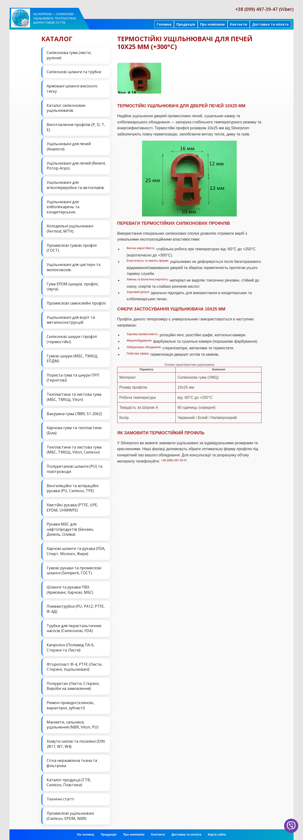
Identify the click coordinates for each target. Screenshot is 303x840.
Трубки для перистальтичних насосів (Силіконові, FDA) (74, 627)
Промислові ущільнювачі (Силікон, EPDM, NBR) (70, 814)
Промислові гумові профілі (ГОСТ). (72, 247)
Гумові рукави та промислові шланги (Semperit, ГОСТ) (74, 569)
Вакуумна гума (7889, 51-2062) (74, 412)
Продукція (185, 24)
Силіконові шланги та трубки (74, 71)
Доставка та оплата (270, 24)
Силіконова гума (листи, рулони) (69, 55)
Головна (164, 24)
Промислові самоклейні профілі (76, 302)
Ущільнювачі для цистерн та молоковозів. (73, 266)
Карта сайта (217, 833)
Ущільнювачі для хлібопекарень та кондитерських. (63, 206)
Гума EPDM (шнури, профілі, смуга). (72, 286)
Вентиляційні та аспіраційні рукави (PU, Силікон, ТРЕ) (72, 487)
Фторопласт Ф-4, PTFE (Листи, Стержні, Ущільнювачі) (74, 665)
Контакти (238, 24)
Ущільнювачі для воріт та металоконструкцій (71, 319)
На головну (85, 833)
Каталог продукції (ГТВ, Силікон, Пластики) (69, 781)
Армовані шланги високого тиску (72, 88)
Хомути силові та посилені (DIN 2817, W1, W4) (76, 742)
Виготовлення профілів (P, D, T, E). (76, 127)
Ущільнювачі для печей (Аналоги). (69, 146)
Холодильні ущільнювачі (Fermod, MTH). (70, 228)
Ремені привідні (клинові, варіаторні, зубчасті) (70, 704)
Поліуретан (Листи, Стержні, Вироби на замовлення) (73, 684)
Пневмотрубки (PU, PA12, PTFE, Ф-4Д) (76, 607)
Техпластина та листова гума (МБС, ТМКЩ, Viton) (74, 396)
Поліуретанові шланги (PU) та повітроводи (74, 468)
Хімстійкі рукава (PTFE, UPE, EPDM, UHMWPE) (72, 506)
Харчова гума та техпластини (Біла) (74, 429)
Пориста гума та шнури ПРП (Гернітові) (73, 377)
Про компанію (212, 24)
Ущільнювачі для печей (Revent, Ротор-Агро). (76, 165)
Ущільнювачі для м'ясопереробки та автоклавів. (76, 185)
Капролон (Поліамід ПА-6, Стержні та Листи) (70, 646)
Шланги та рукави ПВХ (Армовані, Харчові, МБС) (70, 588)
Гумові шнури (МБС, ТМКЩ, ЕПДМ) (72, 357)
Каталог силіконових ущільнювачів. (66, 108)
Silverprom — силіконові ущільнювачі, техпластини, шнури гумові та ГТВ (55, 18)
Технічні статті (60, 797)
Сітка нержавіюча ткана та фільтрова (72, 761)
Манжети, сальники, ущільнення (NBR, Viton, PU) (72, 723)
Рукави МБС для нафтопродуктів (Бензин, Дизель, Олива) (70, 528)
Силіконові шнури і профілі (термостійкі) (72, 338)
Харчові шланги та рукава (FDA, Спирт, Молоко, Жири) (76, 550)
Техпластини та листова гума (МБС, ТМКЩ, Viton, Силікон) (74, 449)
